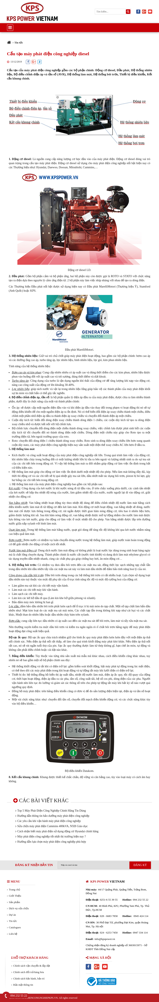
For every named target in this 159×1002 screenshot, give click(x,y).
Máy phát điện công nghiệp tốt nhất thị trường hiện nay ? (51, 836)
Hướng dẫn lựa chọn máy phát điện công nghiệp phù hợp (51, 841)
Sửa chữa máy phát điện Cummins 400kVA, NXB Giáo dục (52, 826)
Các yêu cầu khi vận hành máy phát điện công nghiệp (49, 821)
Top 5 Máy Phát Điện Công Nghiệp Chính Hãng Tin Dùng (51, 810)
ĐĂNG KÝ (140, 865)
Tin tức (18, 42)
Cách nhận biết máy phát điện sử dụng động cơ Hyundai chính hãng (58, 831)
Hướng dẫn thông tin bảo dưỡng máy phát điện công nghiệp (53, 815)
